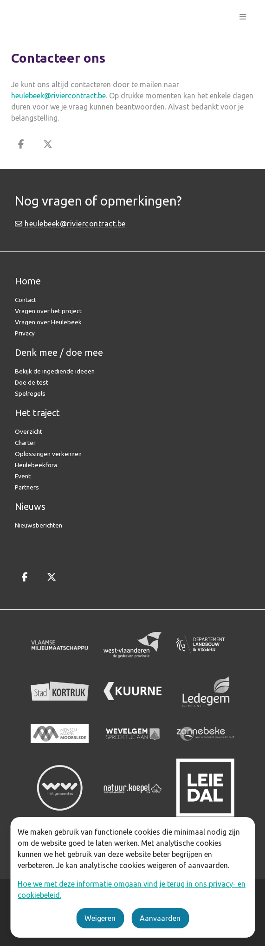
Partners (27, 487)
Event (23, 476)
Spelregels (30, 393)
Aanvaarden (160, 918)
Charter (25, 442)
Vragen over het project (48, 311)
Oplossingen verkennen (48, 453)
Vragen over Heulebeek (48, 322)
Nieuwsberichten (38, 525)
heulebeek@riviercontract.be (58, 95)
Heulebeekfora (36, 465)
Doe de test (31, 382)
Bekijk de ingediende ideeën (55, 371)
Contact (25, 299)
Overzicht (28, 431)
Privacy (25, 333)
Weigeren (100, 918)
